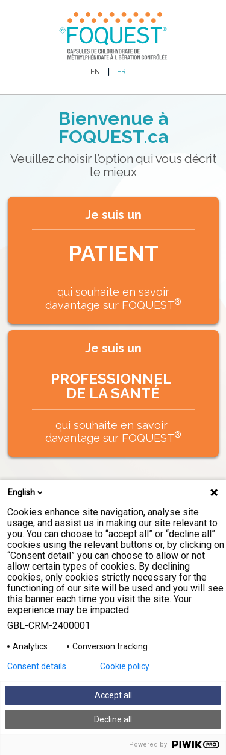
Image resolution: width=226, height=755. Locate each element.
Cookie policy (124, 666)
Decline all (113, 719)
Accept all (113, 695)
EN (95, 72)
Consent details (36, 666)
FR (121, 72)
